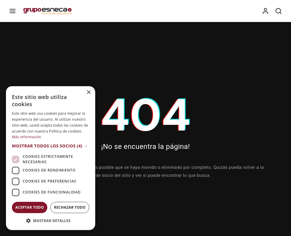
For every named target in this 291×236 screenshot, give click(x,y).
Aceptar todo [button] (29, 207)
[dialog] (50, 158)
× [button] (88, 92)
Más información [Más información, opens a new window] (26, 136)
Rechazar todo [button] (69, 207)
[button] (50, 146)
